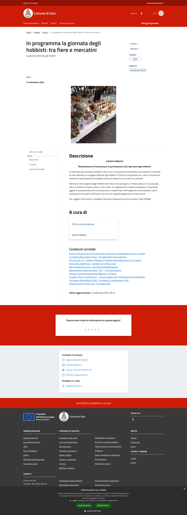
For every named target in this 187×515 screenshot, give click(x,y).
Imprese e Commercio (68, 450)
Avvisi (45, 32)
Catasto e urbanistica (67, 459)
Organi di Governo (30, 437)
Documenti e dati (30, 463)
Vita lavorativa (65, 446)
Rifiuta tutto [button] (103, 505)
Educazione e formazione (105, 437)
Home (28, 32)
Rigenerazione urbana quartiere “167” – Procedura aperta (95, 270)
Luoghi (133, 458)
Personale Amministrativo (33, 459)
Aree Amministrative (31, 442)
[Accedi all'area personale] (154, 3)
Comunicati (135, 442)
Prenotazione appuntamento (70, 480)
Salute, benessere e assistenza (107, 455)
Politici (26, 455)
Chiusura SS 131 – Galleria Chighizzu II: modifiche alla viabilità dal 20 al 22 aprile (105, 260)
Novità (37, 32)
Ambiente (99, 450)
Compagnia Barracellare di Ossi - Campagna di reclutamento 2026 (98, 280)
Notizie (133, 437)
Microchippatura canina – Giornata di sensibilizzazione (93, 267)
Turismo (62, 463)
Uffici (25, 446)
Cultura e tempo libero (68, 442)
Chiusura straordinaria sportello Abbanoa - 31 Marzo (93, 273)
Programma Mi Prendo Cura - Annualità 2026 (89, 283)
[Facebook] (139, 13)
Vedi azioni (135, 48)
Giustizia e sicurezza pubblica (107, 442)
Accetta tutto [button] (84, 506)
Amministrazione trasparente (107, 480)
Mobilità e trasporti (67, 468)
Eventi (133, 462)
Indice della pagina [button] (36, 152)
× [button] (184, 489)
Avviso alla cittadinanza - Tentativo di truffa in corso (92, 263)
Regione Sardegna (30, 3)
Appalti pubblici (65, 455)
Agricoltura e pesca (102, 463)
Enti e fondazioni (30, 450)
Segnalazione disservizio (69, 485)
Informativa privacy (103, 485)
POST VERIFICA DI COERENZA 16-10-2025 (93, 403)
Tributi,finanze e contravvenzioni (108, 446)
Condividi (135, 43)
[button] (93, 511)
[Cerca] (161, 13)
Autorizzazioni (100, 459)
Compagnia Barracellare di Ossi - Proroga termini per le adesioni (98, 257)
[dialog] (93, 500)
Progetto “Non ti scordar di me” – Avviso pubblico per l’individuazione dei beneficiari (107, 277)
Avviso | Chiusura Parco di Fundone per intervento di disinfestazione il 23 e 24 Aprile (107, 253)
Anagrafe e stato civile (68, 437)
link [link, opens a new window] (116, 501)
